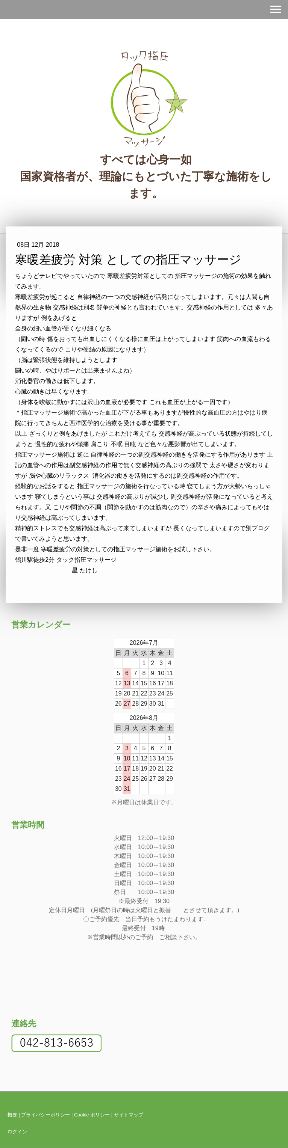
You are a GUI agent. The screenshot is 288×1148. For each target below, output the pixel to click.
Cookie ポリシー (92, 1115)
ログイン (17, 1131)
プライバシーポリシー (45, 1115)
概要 (12, 1115)
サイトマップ (128, 1115)
